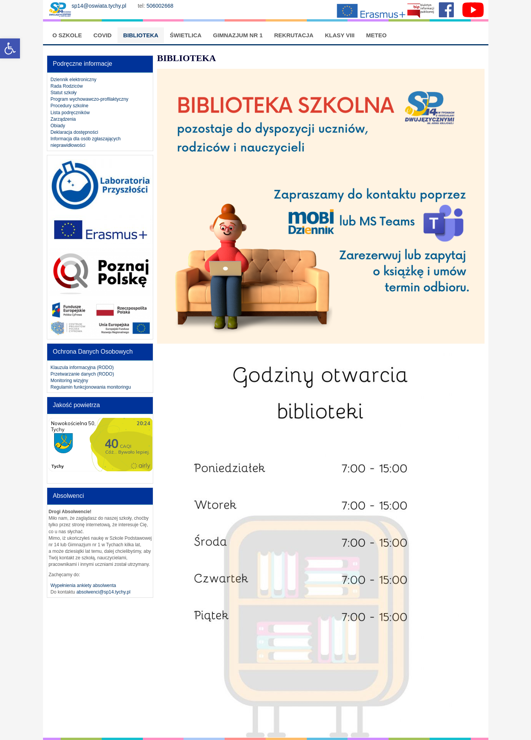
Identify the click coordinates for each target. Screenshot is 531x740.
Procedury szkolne (70, 105)
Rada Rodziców (67, 86)
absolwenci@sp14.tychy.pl (103, 592)
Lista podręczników (70, 112)
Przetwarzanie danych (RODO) (82, 374)
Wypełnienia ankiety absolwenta (83, 585)
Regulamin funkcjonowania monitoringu (91, 387)
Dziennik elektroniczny (73, 79)
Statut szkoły (64, 92)
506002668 (160, 6)
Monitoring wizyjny (69, 380)
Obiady (58, 125)
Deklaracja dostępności (74, 132)
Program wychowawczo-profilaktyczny (90, 99)
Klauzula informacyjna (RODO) (82, 367)
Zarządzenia (63, 119)
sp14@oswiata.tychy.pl (99, 6)
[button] (10, 48)
